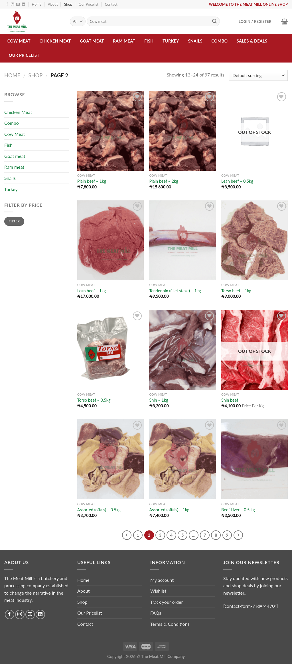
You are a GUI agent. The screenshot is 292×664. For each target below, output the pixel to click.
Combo (219, 41)
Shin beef (229, 400)
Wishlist (158, 590)
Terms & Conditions (170, 624)
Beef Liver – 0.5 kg (238, 509)
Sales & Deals (252, 41)
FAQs (155, 612)
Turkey (171, 41)
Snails (195, 41)
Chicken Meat (55, 41)
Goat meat (92, 41)
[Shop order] (258, 75)
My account (162, 580)
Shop (68, 4)
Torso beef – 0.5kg (94, 400)
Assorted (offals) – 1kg (169, 509)
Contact (111, 4)
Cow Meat (19, 41)
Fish (149, 41)
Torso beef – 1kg (236, 290)
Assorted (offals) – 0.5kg (99, 509)
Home (36, 4)
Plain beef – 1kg (91, 181)
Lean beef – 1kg (91, 290)
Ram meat (124, 41)
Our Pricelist (88, 4)
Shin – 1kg (158, 400)
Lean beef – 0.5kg (237, 181)
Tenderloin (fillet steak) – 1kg (175, 290)
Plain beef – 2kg (163, 181)
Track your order (166, 602)
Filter (14, 221)
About (53, 4)
